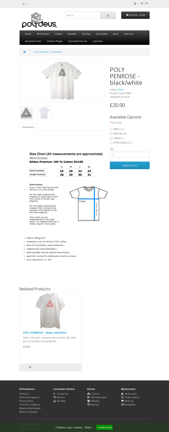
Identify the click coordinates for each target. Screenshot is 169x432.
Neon (116, 33)
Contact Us (60, 393)
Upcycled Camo (33, 41)
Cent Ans (128, 33)
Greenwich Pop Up (77, 41)
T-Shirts (58, 33)
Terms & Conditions (29, 404)
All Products (43, 33)
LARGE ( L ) (117, 138)
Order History (130, 397)
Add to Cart (130, 165)
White (121, 89)
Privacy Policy (26, 401)
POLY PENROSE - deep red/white (45, 332)
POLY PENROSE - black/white (47, 52)
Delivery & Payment (29, 397)
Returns (59, 397)
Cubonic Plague (55, 41)
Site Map (59, 401)
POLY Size (117, 122)
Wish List (127, 401)
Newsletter (128, 404)
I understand (104, 427)
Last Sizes (97, 41)
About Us (24, 393)
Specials (93, 404)
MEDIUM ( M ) (118, 133)
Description (28, 127)
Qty (111, 149)
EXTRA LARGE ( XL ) (121, 142)
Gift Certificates (96, 397)
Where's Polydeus (28, 411)
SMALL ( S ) (117, 129)
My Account (128, 393)
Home (28, 33)
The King (86, 33)
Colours (93, 393)
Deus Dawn (101, 33)
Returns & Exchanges (30, 408)
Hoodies (71, 33)
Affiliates (93, 401)
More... (89, 427)
